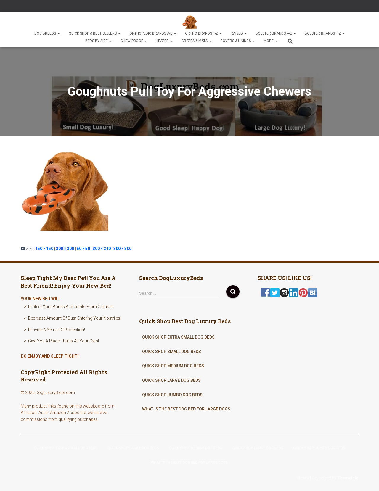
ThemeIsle (347, 478)
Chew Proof (134, 41)
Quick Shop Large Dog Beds (171, 380)
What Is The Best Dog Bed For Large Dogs (186, 409)
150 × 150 (44, 248)
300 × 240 (102, 248)
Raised (239, 33)
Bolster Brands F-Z (325, 33)
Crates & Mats (196, 41)
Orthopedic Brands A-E (152, 33)
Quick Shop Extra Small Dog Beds (178, 337)
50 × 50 (83, 248)
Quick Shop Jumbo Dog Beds (172, 394)
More (270, 41)
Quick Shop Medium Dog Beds (173, 365)
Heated (164, 41)
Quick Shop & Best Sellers (95, 33)
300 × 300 (65, 248)
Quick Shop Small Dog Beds (171, 351)
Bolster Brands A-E (276, 33)
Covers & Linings (237, 41)
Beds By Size (98, 41)
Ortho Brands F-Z (203, 33)
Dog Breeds (47, 33)
